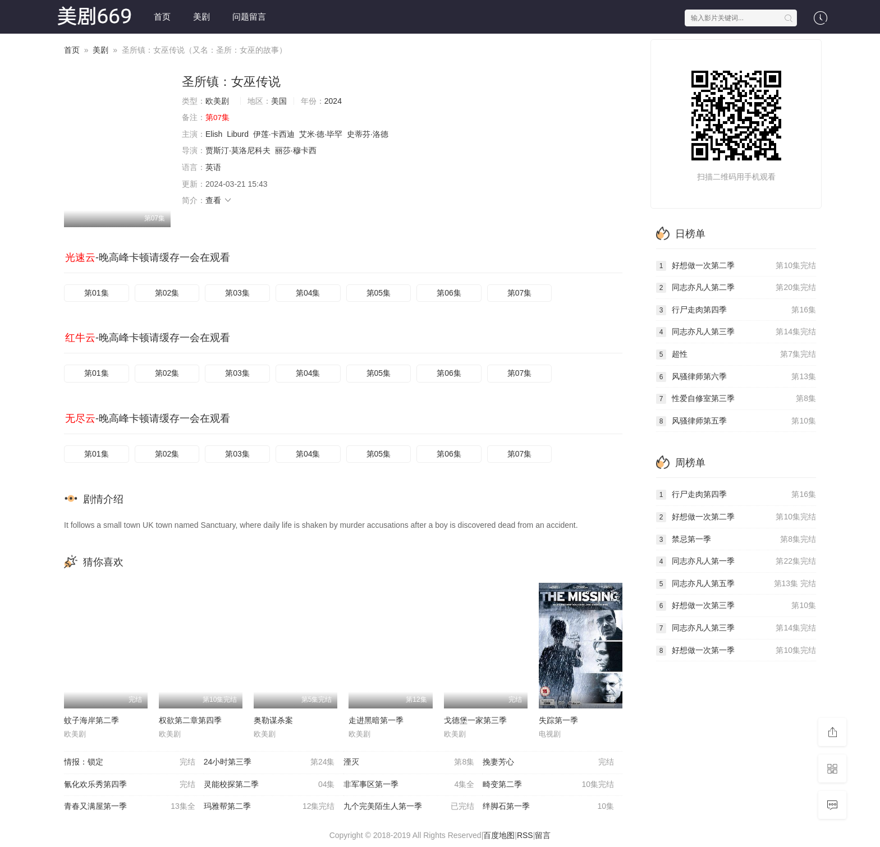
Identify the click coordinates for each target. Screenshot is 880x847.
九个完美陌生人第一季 (409, 806)
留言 (543, 835)
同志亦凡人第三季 (736, 332)
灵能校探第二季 (269, 784)
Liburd (238, 134)
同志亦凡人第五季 (736, 584)
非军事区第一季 (409, 784)
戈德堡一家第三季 (475, 720)
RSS (525, 835)
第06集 (449, 292)
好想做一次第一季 (736, 650)
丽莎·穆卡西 (296, 150)
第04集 (308, 292)
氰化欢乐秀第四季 (129, 784)
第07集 (519, 292)
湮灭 (409, 762)
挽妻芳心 (548, 762)
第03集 (237, 292)
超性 (736, 354)
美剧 (201, 16)
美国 (279, 100)
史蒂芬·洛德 (367, 134)
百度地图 (499, 835)
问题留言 (249, 16)
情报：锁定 (129, 762)
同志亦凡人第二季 (736, 287)
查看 (218, 200)
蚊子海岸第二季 (91, 720)
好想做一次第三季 (736, 605)
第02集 (167, 292)
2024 (333, 100)
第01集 (96, 292)
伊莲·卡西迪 (274, 134)
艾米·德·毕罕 (321, 134)
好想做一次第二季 (736, 265)
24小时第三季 (269, 762)
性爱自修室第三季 (736, 398)
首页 (162, 16)
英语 (213, 167)
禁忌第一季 (736, 539)
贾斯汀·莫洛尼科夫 (238, 150)
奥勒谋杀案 (273, 720)
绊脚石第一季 (548, 806)
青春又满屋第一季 (129, 806)
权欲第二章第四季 (190, 720)
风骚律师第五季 (736, 421)
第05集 (378, 292)
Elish (213, 134)
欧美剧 (217, 100)
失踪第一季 (558, 720)
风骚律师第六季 (736, 377)
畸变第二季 (548, 784)
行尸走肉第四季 (736, 310)
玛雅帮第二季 (269, 806)
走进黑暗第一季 (376, 720)
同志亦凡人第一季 (736, 561)
